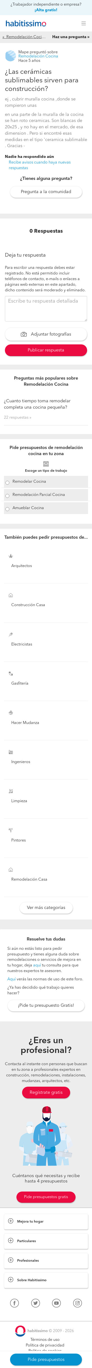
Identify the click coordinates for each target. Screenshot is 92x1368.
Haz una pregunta (69, 37)
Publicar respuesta (46, 350)
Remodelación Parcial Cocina (39, 495)
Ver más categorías (46, 908)
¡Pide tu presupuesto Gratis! (46, 1005)
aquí (37, 965)
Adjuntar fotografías (46, 335)
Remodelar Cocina (29, 482)
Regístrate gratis (46, 1092)
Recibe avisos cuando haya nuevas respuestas (40, 165)
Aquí (11, 979)
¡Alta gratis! (46, 10)
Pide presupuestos (46, 1359)
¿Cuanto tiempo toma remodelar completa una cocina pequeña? (37, 404)
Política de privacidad (45, 1345)
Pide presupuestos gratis (46, 1197)
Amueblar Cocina (28, 508)
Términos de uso (45, 1340)
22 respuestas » (17, 418)
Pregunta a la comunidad (46, 192)
